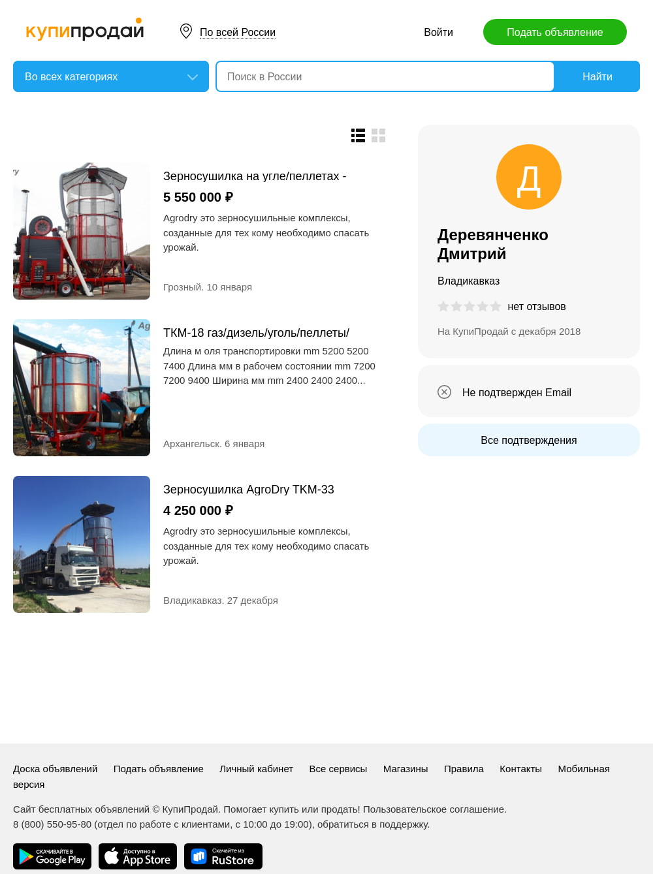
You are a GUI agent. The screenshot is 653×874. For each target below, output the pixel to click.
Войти (438, 32)
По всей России (238, 32)
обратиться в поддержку (372, 824)
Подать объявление (555, 32)
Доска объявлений (55, 768)
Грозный (182, 286)
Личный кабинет (256, 768)
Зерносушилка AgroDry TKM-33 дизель (248, 489)
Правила (464, 768)
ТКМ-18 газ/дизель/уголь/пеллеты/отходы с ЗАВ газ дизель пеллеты (256, 332)
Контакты (521, 768)
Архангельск (191, 443)
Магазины (405, 768)
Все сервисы (339, 768)
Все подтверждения (529, 440)
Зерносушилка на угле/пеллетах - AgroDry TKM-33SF (254, 176)
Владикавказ (192, 600)
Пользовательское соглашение (433, 809)
